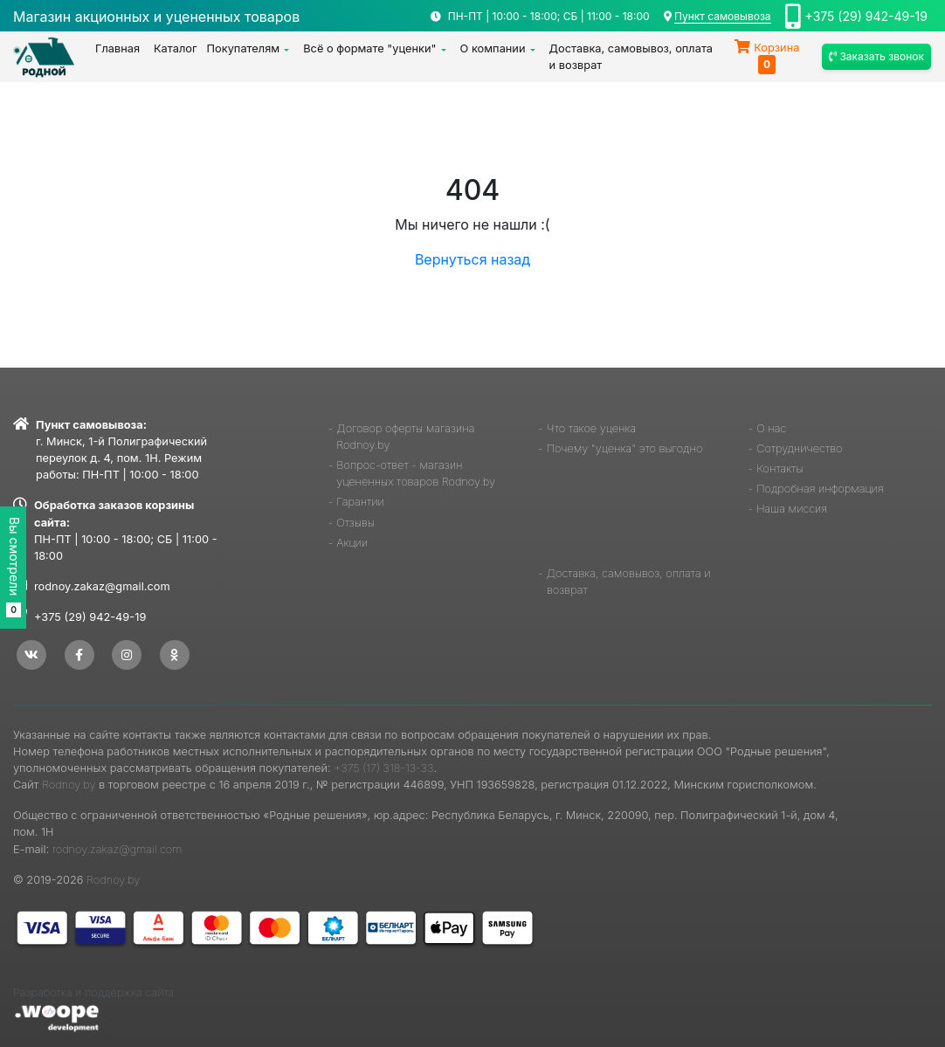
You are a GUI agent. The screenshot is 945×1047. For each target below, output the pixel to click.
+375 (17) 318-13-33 (383, 768)
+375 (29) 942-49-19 (866, 16)
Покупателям (243, 48)
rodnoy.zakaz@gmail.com (102, 586)
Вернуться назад (472, 259)
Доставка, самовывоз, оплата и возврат (631, 57)
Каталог (175, 48)
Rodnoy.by (68, 784)
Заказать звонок (876, 56)
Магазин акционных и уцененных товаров (156, 16)
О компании (493, 48)
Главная (117, 48)
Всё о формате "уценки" (369, 48)
